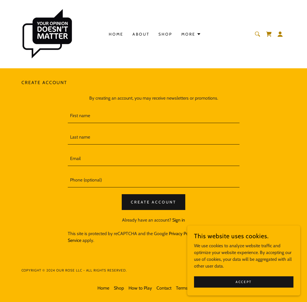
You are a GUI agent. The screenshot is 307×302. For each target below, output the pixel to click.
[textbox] (153, 115)
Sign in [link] (178, 220)
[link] (46, 33)
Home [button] (103, 288)
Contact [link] (163, 288)
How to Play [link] (140, 288)
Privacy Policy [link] (182, 233)
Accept (244, 282)
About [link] (140, 34)
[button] (280, 34)
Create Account (153, 202)
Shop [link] (165, 34)
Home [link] (116, 34)
